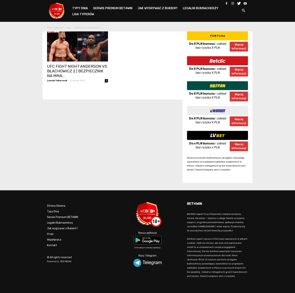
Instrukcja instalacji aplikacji (147, 248)
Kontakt (52, 245)
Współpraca (54, 239)
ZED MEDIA (65, 261)
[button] (243, 11)
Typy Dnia (53, 211)
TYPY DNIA (80, 8)
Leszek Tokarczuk (57, 80)
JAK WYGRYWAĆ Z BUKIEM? (158, 8)
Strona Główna (56, 205)
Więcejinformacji (239, 46)
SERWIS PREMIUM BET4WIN (112, 8)
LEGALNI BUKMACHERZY (200, 8)
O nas (50, 234)
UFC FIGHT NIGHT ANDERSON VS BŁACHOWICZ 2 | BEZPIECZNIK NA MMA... (77, 71)
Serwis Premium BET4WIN (62, 217)
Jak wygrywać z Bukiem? (62, 228)
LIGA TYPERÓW (83, 14)
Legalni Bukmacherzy (60, 222)
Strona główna (55, 27)
